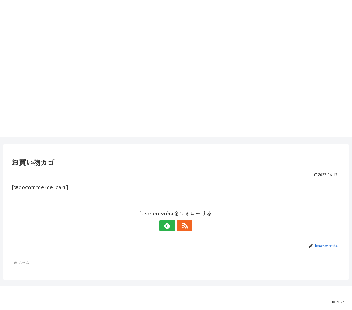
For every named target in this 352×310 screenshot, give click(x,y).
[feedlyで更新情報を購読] (169, 225)
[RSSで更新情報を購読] (182, 225)
